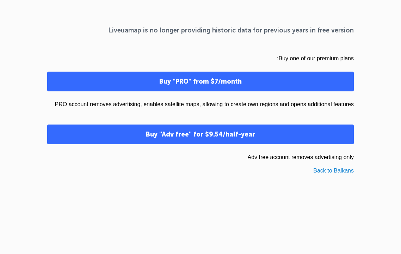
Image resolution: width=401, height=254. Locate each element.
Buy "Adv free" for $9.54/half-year (200, 134)
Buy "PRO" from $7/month (200, 81)
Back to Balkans (333, 171)
